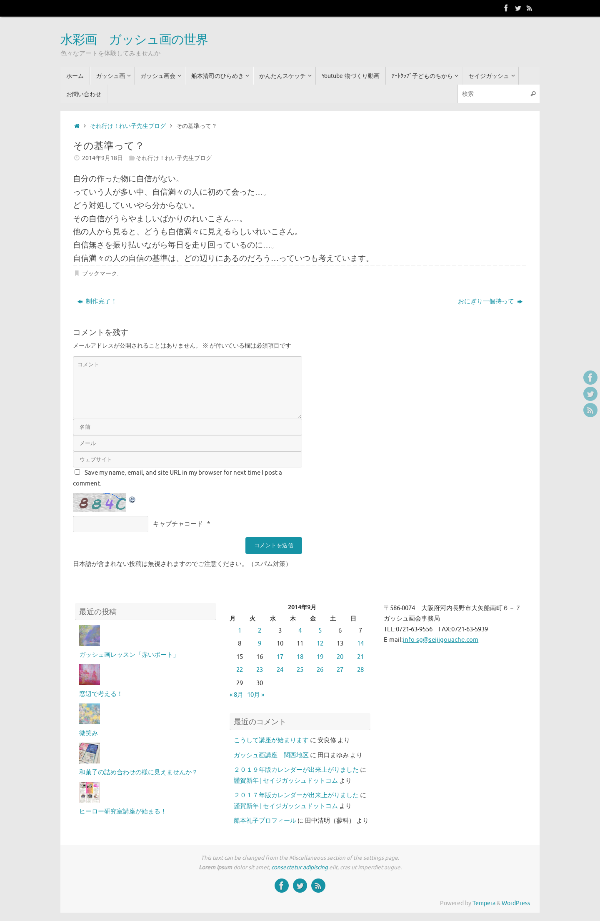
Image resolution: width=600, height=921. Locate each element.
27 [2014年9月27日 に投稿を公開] (340, 670)
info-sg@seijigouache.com (440, 640)
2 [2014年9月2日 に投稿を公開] (259, 631)
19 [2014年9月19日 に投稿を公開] (320, 657)
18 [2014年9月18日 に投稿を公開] (300, 657)
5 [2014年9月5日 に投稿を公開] (320, 631)
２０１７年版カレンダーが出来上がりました (296, 795)
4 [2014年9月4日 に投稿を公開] (300, 631)
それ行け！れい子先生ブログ (128, 126)
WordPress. (516, 903)
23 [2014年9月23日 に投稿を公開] (259, 670)
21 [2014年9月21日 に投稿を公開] (360, 657)
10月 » (255, 695)
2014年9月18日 (102, 158)
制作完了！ (97, 301)
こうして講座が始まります (271, 740)
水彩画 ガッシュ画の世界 (134, 40)
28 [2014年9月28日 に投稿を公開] (360, 670)
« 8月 (236, 695)
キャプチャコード (178, 524)
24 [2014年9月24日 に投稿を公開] (280, 670)
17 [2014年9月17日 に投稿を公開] (280, 657)
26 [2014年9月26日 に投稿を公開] (320, 670)
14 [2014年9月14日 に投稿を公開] (360, 644)
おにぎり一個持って (490, 301)
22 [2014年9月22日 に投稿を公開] (239, 670)
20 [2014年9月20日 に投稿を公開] (340, 657)
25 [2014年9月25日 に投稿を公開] (300, 670)
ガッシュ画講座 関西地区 (271, 755)
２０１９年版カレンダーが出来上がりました (296, 770)
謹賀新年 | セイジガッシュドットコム (286, 781)
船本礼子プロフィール (265, 821)
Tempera (483, 903)
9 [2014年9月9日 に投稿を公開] (259, 644)
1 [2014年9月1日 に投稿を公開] (239, 631)
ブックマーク (99, 273)
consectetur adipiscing (299, 867)
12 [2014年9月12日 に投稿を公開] (320, 644)
